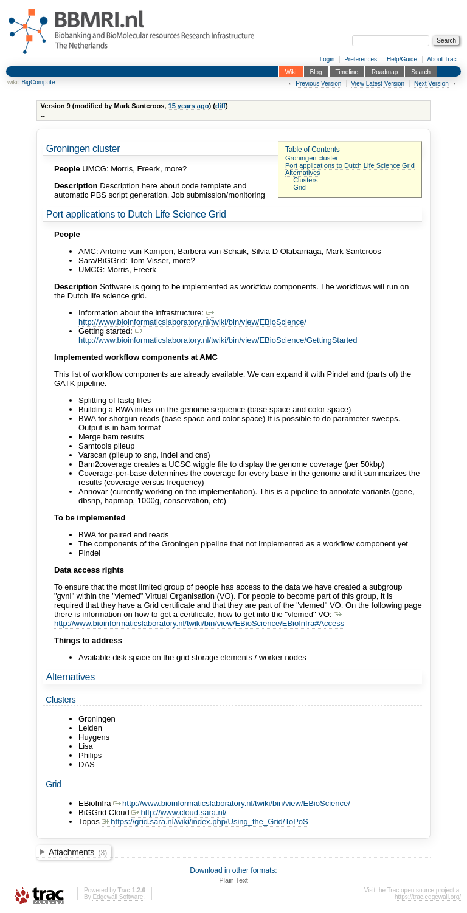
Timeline (347, 71)
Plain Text (233, 880)
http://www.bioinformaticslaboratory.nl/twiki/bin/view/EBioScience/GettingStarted (218, 335)
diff (220, 105)
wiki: (13, 82)
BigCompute (38, 82)
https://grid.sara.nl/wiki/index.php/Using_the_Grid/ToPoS (205, 821)
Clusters (305, 180)
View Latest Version (377, 83)
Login (327, 59)
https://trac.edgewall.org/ (428, 897)
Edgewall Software (117, 897)
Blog (316, 71)
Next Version (431, 83)
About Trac (441, 59)
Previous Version (318, 83)
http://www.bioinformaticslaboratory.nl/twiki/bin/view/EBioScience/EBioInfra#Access (199, 619)
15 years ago (188, 105)
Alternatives (302, 172)
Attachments (78, 852)
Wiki (291, 71)
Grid (299, 187)
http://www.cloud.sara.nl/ (178, 812)
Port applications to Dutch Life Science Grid (350, 165)
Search (421, 71)
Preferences (360, 59)
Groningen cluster (311, 158)
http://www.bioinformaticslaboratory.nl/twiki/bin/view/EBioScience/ (192, 317)
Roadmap (385, 71)
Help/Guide (402, 59)
